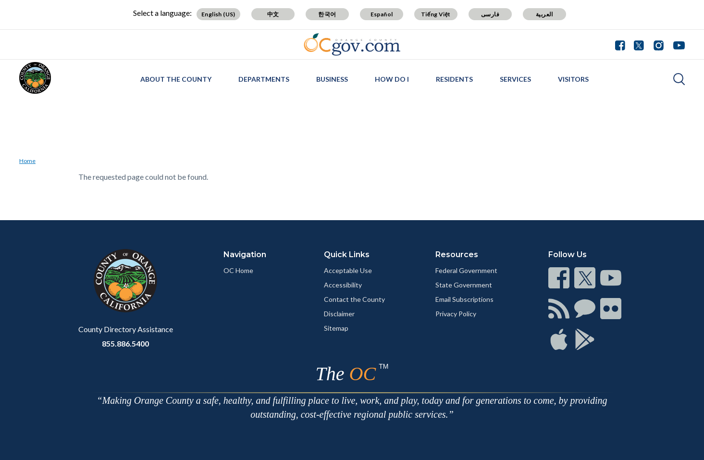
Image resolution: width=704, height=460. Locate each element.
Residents (454, 79)
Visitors (573, 79)
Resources (456, 254)
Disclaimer (339, 314)
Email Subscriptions (464, 299)
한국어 (327, 14)
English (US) (218, 14)
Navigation (244, 254)
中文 (273, 14)
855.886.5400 (125, 343)
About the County (175, 79)
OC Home (238, 270)
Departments (263, 79)
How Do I (392, 79)
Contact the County (354, 299)
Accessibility (343, 285)
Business (332, 79)
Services (515, 79)
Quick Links (347, 254)
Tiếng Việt (436, 14)
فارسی (490, 14)
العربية (544, 14)
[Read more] (352, 44)
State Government (463, 285)
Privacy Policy (455, 314)
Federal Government (466, 270)
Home (27, 160)
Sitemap (336, 328)
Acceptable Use (348, 270)
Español (382, 14)
